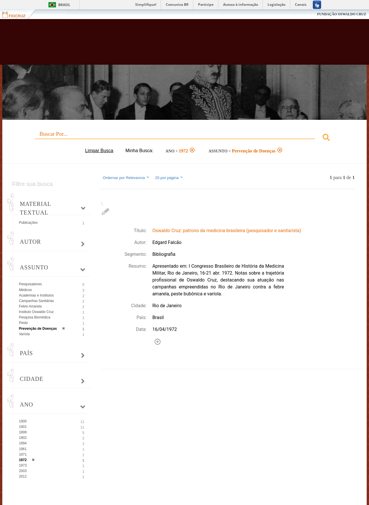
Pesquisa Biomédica (34, 317)
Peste (23, 323)
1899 (23, 432)
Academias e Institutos (36, 295)
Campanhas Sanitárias (36, 301)
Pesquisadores (30, 284)
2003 (23, 471)
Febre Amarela (30, 306)
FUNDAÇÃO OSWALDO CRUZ (341, 14)
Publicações (28, 223)
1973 (23, 465)
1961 (23, 449)
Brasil (64, 4)
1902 (23, 438)
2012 (23, 476)
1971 (23, 454)
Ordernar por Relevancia (126, 177)
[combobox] (184, 138)
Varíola (24, 334)
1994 (23, 443)
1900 (23, 421)
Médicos (25, 290)
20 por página (169, 177)
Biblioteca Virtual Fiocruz (161, 44)
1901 (23, 427)
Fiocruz (17, 14)
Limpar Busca (99, 150)
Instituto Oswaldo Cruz (36, 312)
